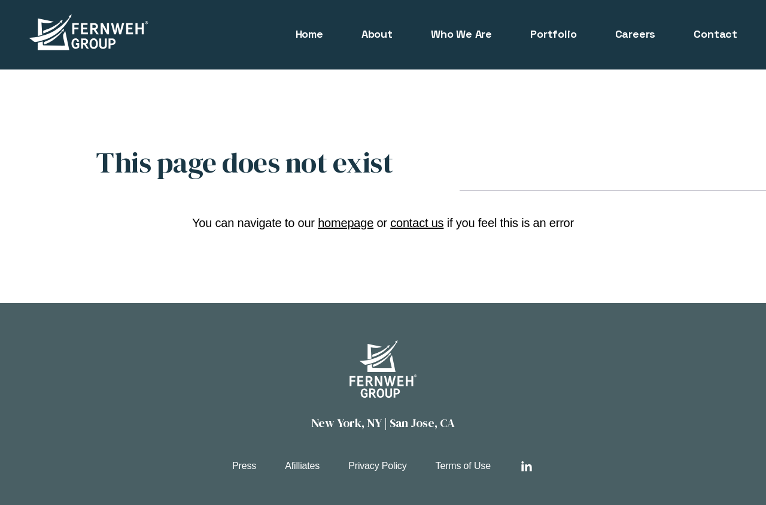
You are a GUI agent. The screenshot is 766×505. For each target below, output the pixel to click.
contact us (416, 222)
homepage (345, 222)
